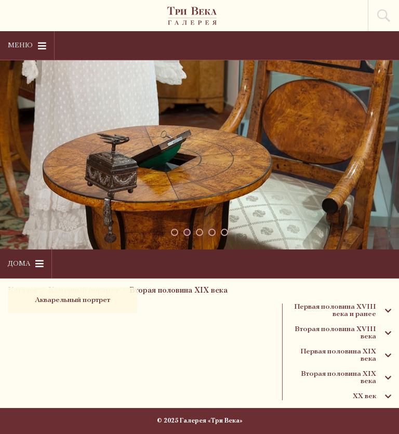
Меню (27, 45)
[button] (174, 232)
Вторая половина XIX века (178, 291)
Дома (26, 263)
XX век (372, 396)
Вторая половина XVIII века (343, 333)
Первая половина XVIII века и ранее (342, 311)
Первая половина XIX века (345, 355)
